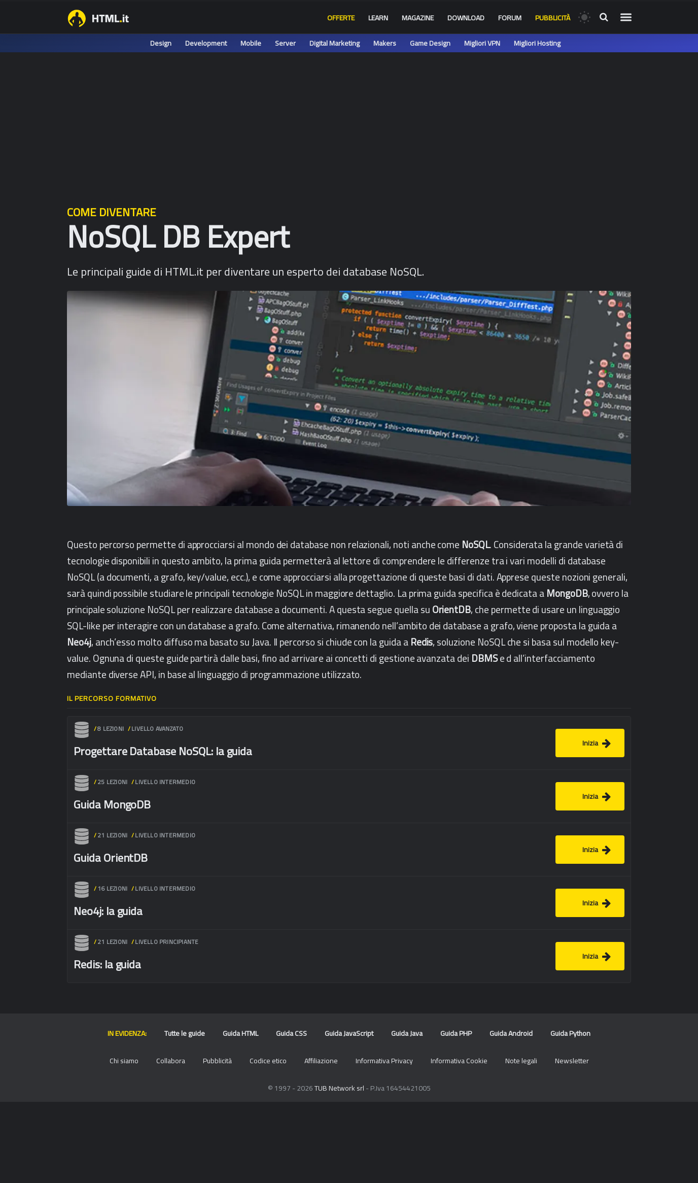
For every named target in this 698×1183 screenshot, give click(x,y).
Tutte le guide (184, 1033)
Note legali (521, 1060)
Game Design (430, 43)
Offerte (341, 17)
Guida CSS (291, 1033)
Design (160, 43)
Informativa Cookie (459, 1060)
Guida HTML (240, 1033)
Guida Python (570, 1033)
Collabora (170, 1060)
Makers (384, 43)
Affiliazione (321, 1060)
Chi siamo (124, 1060)
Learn (378, 17)
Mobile (250, 43)
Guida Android (511, 1033)
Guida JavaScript (349, 1033)
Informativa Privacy (384, 1060)
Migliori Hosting (537, 43)
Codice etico (268, 1060)
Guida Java (407, 1033)
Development (206, 43)
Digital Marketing (334, 43)
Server (285, 43)
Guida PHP (456, 1033)
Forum (509, 17)
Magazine (418, 17)
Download (465, 17)
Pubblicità (552, 17)
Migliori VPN (482, 43)
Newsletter (572, 1060)
